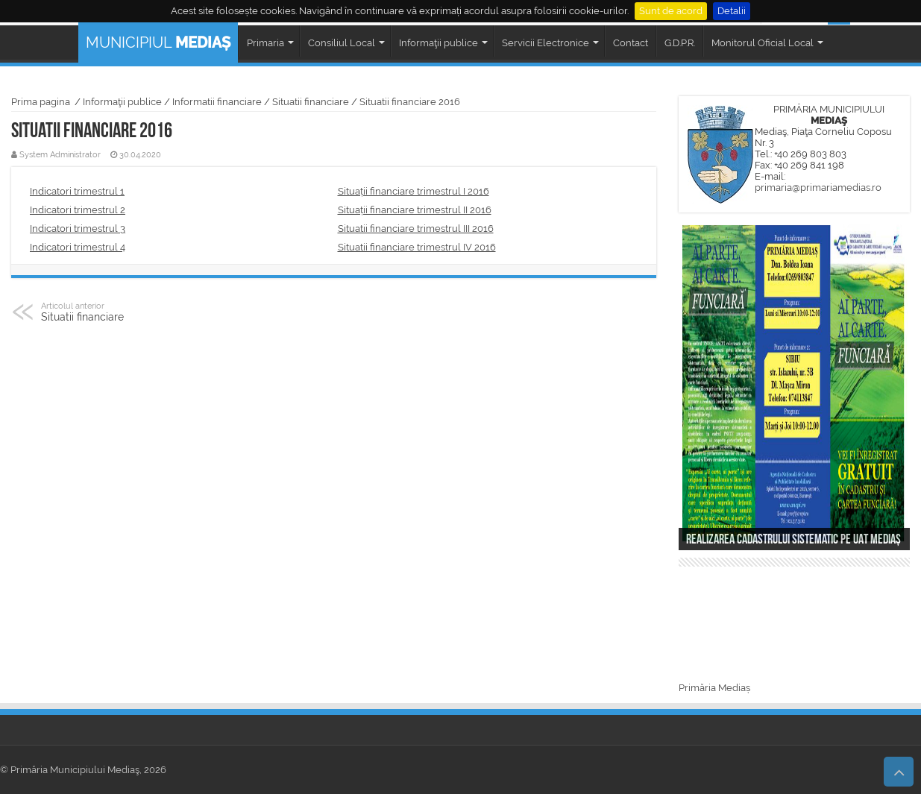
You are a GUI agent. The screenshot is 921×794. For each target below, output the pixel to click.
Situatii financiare (310, 101)
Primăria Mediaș (714, 687)
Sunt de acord (670, 10)
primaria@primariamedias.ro (818, 187)
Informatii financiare (217, 101)
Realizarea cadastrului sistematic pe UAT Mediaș (793, 540)
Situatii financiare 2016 (409, 101)
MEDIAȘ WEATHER (794, 626)
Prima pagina (40, 101)
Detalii (731, 10)
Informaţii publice (122, 101)
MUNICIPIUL (158, 42)
